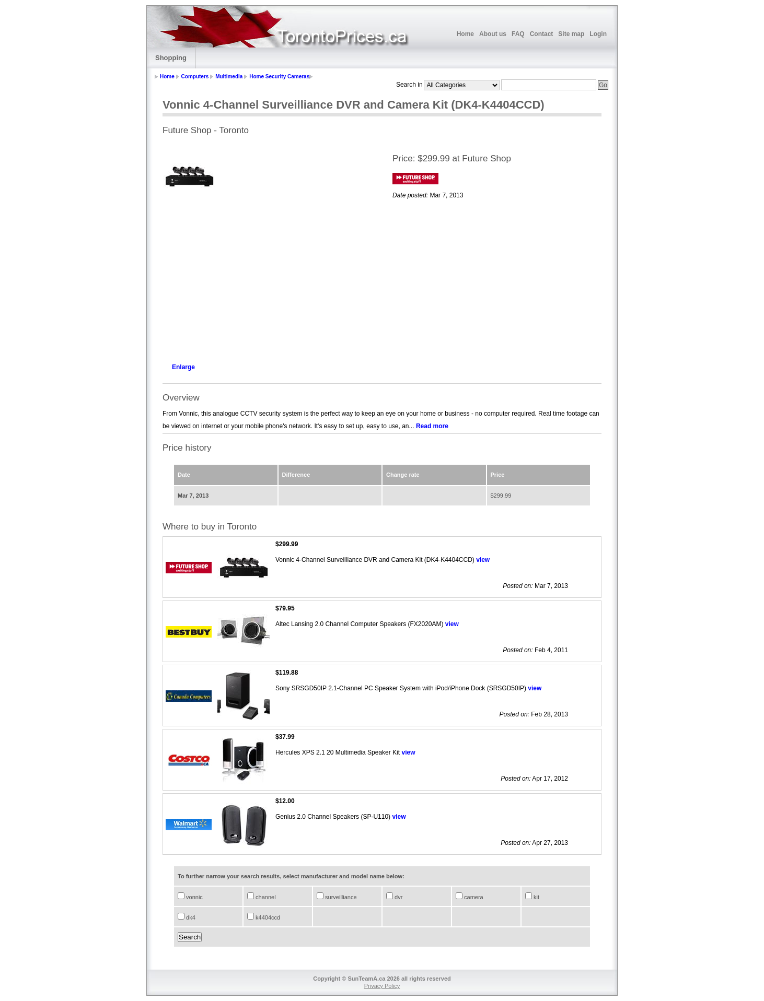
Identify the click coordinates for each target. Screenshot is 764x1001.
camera (472, 897)
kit (535, 897)
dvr (397, 897)
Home (465, 34)
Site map (571, 34)
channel (265, 897)
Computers (195, 76)
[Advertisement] (267, 280)
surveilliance (340, 897)
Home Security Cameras (279, 76)
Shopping (171, 58)
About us (492, 34)
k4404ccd (267, 917)
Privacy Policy (382, 986)
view (483, 559)
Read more (432, 426)
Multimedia (228, 76)
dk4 (189, 917)
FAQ (518, 34)
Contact (541, 34)
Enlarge (183, 367)
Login (598, 34)
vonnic (193, 897)
